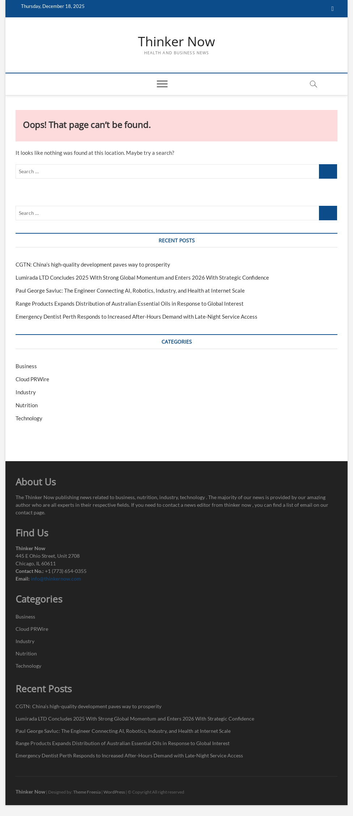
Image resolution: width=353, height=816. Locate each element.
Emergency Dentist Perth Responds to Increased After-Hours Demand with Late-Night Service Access (136, 316)
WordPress (114, 792)
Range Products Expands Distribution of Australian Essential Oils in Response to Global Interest (130, 303)
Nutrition (27, 405)
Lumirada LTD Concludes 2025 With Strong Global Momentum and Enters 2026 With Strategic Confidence (142, 277)
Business (26, 366)
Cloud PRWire (32, 379)
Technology (29, 418)
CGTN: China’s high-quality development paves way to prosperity (93, 264)
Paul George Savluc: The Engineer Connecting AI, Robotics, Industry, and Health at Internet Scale (130, 290)
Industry (26, 392)
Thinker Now (176, 42)
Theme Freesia (87, 792)
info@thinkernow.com (56, 578)
